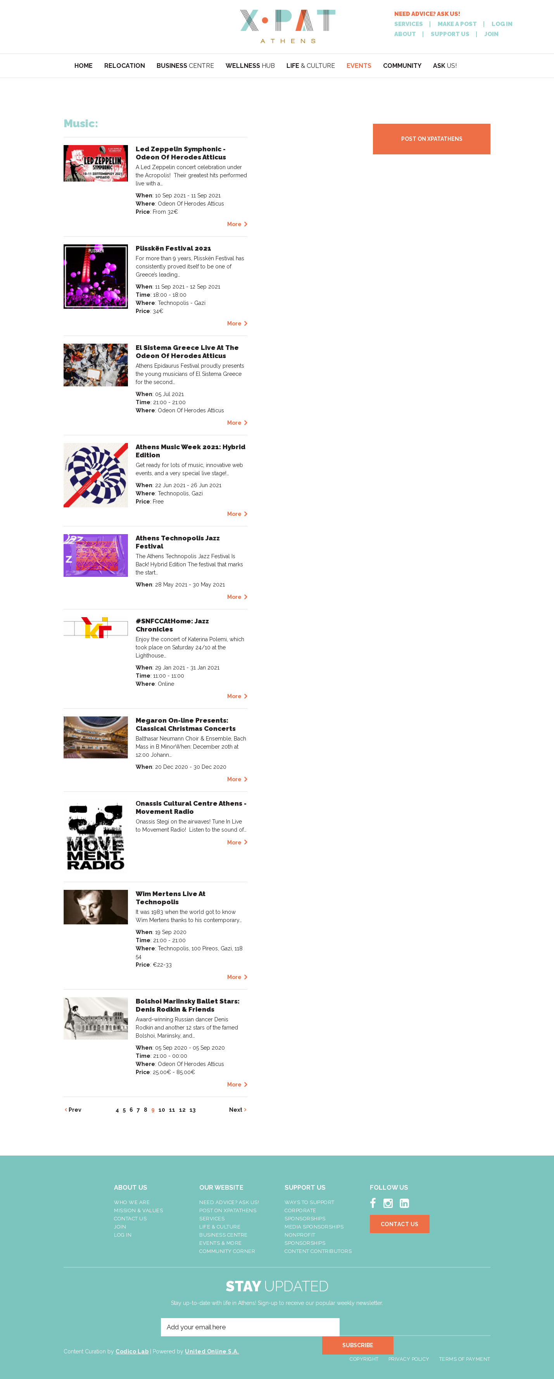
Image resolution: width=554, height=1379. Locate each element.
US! (445, 65)
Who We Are (132, 1202)
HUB (250, 65)
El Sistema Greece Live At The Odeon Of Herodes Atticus (187, 352)
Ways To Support (310, 1202)
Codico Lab (132, 1353)
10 (162, 1110)
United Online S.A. (212, 1353)
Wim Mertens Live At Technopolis (170, 898)
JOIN (491, 34)
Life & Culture (219, 1227)
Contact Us (130, 1219)
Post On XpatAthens (227, 1210)
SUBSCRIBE (364, 1327)
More (234, 224)
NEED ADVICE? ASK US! (427, 14)
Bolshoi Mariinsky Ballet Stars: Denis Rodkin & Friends (188, 1005)
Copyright (364, 1353)
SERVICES (408, 24)
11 (172, 1110)
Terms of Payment (464, 1353)
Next (235, 1110)
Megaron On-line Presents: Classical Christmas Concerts (186, 724)
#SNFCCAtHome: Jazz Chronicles (172, 625)
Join (120, 1227)
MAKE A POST (457, 24)
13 (192, 1110)
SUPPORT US (450, 34)
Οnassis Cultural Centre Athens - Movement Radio (191, 807)
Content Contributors (318, 1251)
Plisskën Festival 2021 (173, 248)
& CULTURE (310, 65)
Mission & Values (138, 1210)
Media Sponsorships (314, 1227)
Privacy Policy (409, 1353)
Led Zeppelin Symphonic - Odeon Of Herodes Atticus (181, 153)
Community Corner (227, 1251)
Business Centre (223, 1235)
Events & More (220, 1243)
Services (211, 1219)
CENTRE (185, 65)
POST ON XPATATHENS (432, 139)
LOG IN (502, 24)
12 (182, 1110)
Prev (75, 1110)
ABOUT (405, 34)
